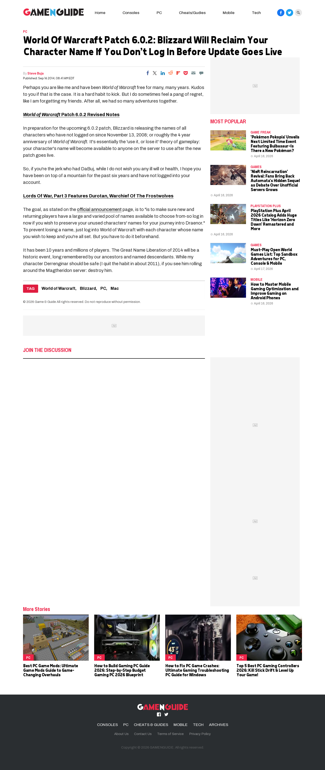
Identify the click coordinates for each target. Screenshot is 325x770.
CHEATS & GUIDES (151, 725)
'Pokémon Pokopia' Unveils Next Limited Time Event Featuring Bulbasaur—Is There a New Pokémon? (275, 143)
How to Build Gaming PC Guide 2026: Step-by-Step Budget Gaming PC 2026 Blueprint (121, 670)
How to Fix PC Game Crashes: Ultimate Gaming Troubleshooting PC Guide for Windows (197, 670)
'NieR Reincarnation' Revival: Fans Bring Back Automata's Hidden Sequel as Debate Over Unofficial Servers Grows (275, 180)
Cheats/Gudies (192, 13)
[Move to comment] (201, 73)
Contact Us (143, 734)
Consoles (131, 13)
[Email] (193, 73)
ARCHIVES (218, 725)
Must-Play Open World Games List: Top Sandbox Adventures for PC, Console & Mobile (274, 256)
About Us (121, 734)
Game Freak (261, 132)
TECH (198, 725)
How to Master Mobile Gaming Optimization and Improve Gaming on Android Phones (274, 290)
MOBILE (256, 279)
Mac (115, 288)
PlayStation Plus (266, 205)
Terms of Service (170, 734)
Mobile (228, 13)
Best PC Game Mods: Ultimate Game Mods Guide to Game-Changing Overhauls (50, 670)
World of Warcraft (58, 288)
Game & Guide (45, 302)
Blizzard (88, 288)
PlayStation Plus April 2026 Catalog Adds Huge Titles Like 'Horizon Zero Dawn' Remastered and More (273, 219)
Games (256, 166)
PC (159, 13)
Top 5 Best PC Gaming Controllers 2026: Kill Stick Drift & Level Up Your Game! (267, 670)
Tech (256, 13)
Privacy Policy (200, 734)
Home (100, 13)
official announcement (99, 209)
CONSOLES (107, 725)
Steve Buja (36, 73)
